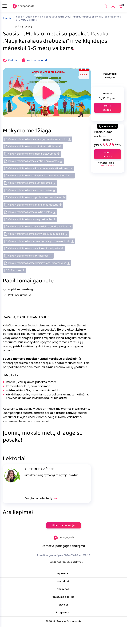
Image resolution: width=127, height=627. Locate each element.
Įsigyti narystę (107, 154)
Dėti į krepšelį (108, 108)
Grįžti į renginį (20, 27)
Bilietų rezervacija (63, 525)
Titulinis (7, 18)
